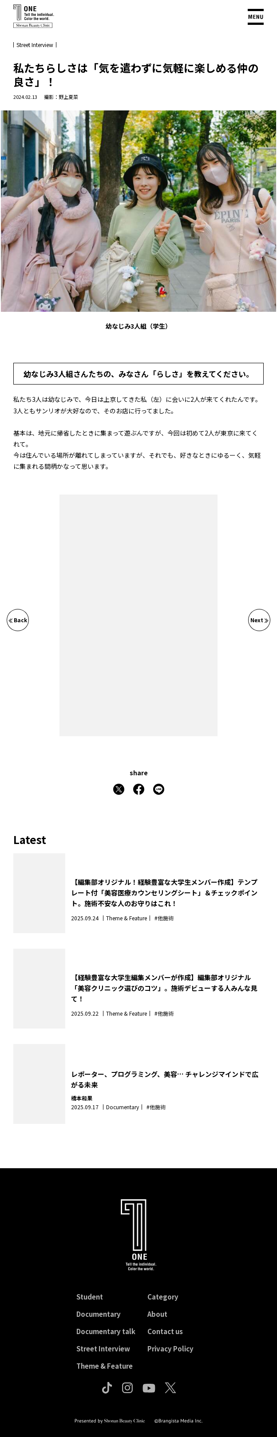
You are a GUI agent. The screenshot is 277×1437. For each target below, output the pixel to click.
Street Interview (103, 1348)
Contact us (165, 1331)
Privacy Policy (170, 1348)
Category (162, 1296)
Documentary (98, 1314)
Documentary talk (105, 1331)
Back (17, 620)
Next (259, 620)
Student (89, 1296)
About (157, 1314)
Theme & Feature (104, 1365)
